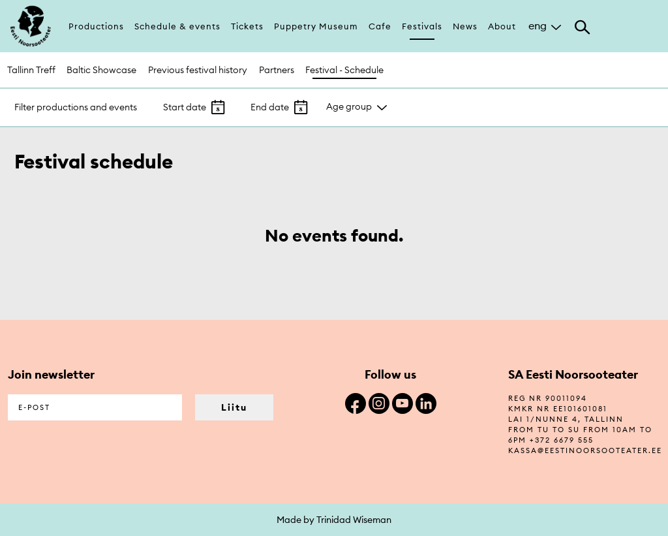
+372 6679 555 (562, 440)
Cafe (380, 26)
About (502, 26)
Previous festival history (197, 70)
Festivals (422, 26)
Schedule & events (177, 26)
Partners (276, 70)
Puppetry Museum (316, 26)
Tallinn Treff (31, 70)
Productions (96, 26)
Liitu (234, 407)
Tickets (247, 26)
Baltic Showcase (101, 70)
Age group (349, 106)
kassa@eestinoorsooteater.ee (585, 450)
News (465, 26)
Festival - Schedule (344, 70)
